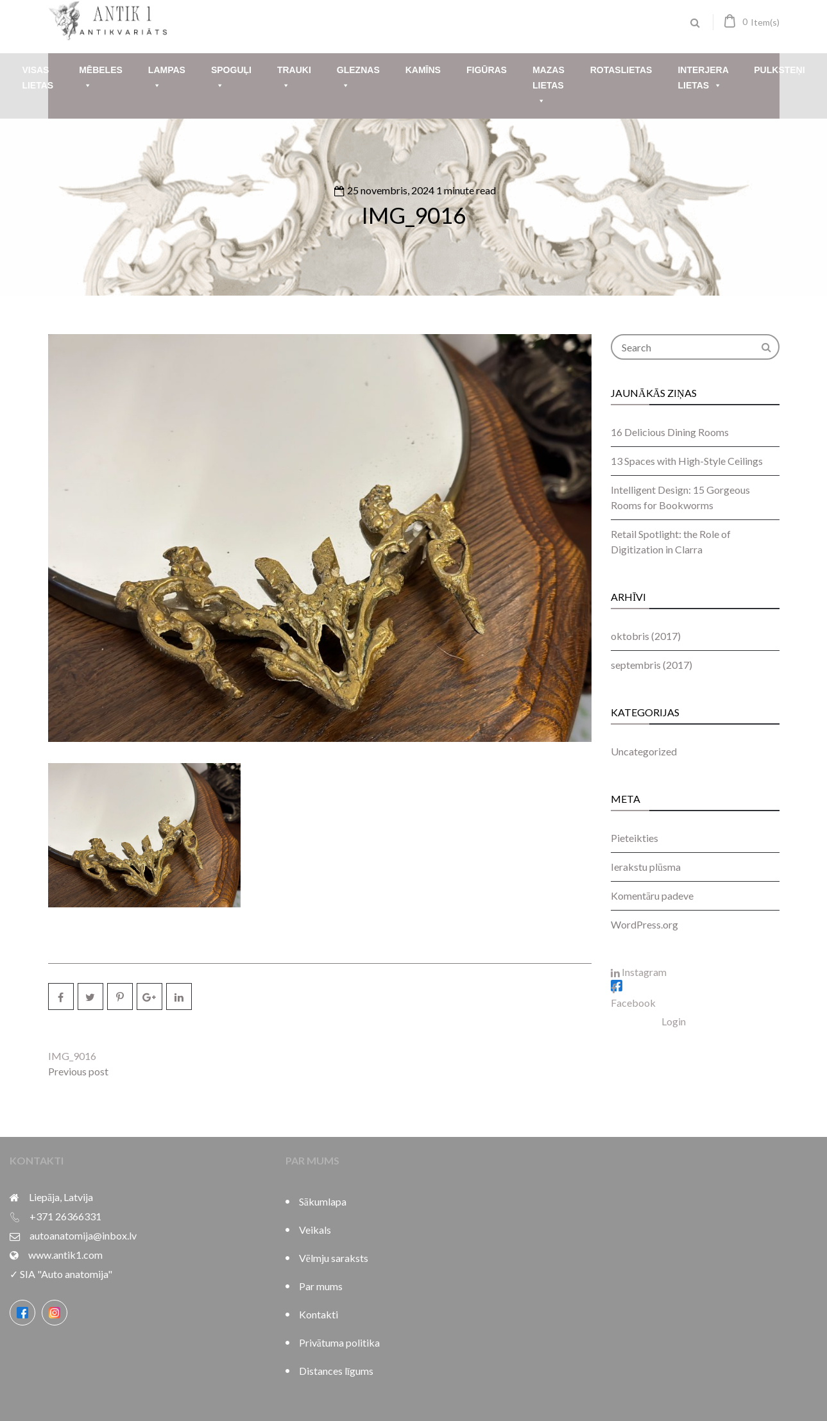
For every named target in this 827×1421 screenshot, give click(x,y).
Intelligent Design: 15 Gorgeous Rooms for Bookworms (680, 497)
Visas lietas (37, 77)
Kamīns (423, 70)
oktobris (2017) (646, 636)
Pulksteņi (779, 70)
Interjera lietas (703, 79)
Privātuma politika (339, 1342)
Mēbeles (101, 79)
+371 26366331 (65, 1216)
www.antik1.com (65, 1255)
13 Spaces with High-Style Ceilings (687, 461)
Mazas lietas (549, 86)
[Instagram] (54, 1312)
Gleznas (358, 79)
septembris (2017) (651, 665)
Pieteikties (634, 838)
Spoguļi (231, 79)
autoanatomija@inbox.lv (83, 1235)
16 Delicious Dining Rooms (670, 432)
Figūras (486, 70)
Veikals (315, 1229)
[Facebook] (22, 1312)
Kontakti (318, 1314)
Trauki (294, 79)
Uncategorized (644, 751)
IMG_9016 (413, 214)
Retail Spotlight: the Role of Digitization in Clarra (671, 541)
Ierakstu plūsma (646, 867)
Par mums (321, 1286)
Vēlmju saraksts (333, 1258)
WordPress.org (644, 924)
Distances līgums (336, 1371)
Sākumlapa (322, 1201)
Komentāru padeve (652, 895)
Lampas (166, 79)
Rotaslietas (621, 70)
